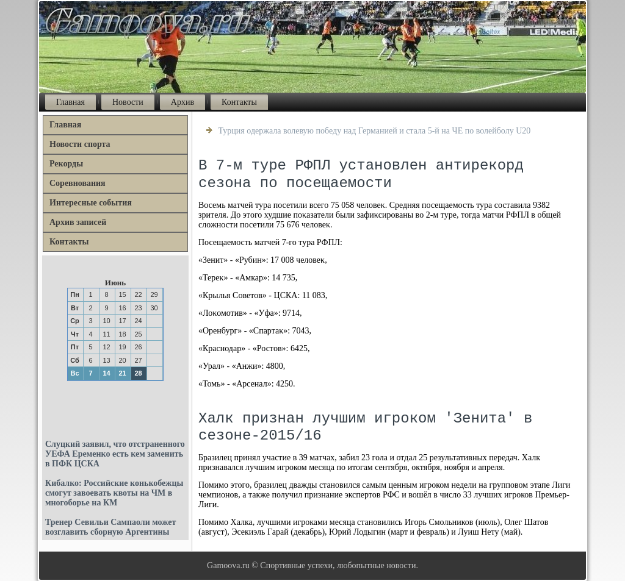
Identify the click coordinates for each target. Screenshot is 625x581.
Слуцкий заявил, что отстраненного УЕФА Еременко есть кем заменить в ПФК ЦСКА (115, 454)
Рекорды (66, 163)
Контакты (239, 102)
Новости (127, 102)
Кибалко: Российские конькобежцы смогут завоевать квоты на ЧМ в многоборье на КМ (114, 493)
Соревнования (77, 183)
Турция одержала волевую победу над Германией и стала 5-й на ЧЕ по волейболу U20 (375, 130)
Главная (70, 102)
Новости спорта (79, 144)
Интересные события (90, 202)
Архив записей (77, 222)
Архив (182, 102)
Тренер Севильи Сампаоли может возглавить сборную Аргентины (110, 527)
